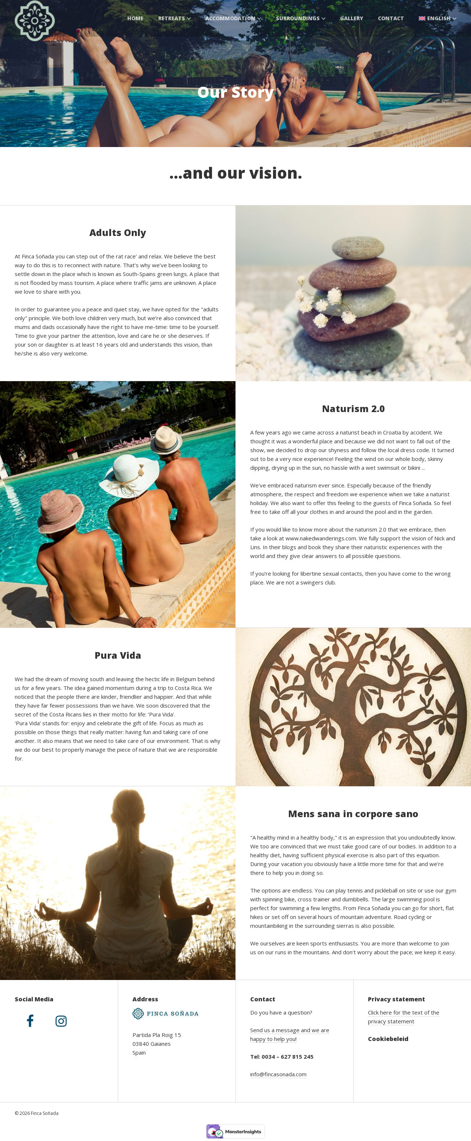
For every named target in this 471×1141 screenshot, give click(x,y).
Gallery (351, 18)
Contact (391, 18)
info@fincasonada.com (278, 1074)
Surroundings (301, 18)
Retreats (174, 18)
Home (135, 18)
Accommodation (233, 18)
